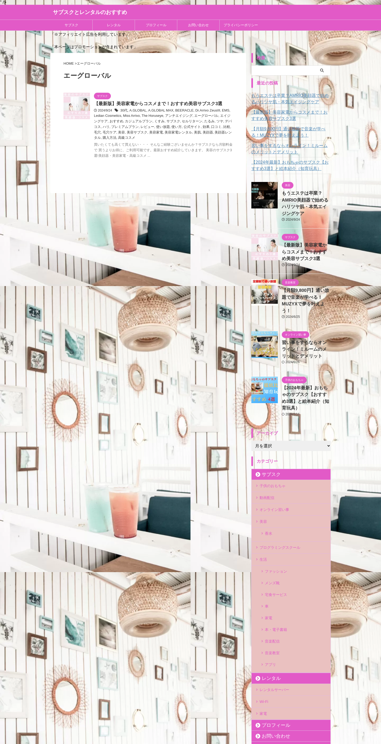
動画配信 (267, 464)
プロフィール (156, 25)
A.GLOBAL (136, 111)
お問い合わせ (198, 25)
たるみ (180, 121)
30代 (123, 111)
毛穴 (197, 127)
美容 (219, 127)
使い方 (142, 127)
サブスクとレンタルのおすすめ (90, 12)
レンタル (114, 25)
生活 (263, 518)
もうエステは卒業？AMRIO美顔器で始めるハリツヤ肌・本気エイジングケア (290, 98)
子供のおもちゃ (272, 453)
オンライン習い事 (274, 475)
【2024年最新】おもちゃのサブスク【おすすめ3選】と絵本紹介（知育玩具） (290, 165)
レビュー (114, 127)
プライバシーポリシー (241, 25)
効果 (169, 127)
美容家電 (114, 132)
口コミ (179, 127)
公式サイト (157, 127)
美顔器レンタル (180, 132)
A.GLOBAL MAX (157, 111)
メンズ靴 (272, 537)
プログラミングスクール (280, 507)
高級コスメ (216, 132)
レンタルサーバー (274, 619)
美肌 (153, 132)
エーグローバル (188, 116)
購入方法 (199, 132)
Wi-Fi (264, 629)
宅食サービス (276, 546)
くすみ (134, 121)
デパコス (201, 121)
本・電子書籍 (276, 571)
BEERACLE (179, 111)
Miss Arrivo (118, 116)
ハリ (213, 121)
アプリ (270, 597)
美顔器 (163, 132)
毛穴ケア (208, 127)
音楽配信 (272, 580)
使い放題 (129, 127)
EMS (218, 111)
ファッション (276, 529)
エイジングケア (212, 116)
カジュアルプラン (115, 121)
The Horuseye (138, 116)
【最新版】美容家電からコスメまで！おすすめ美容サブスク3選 (154, 104)
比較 (189, 127)
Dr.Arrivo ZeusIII (201, 111)
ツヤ (190, 121)
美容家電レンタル (135, 132)
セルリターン (164, 121)
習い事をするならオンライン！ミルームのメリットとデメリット (290, 149)
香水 (268, 496)
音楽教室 (272, 588)
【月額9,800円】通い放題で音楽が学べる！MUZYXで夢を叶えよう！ (287, 132)
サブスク (71, 25)
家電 (268, 563)
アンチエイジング (162, 116)
